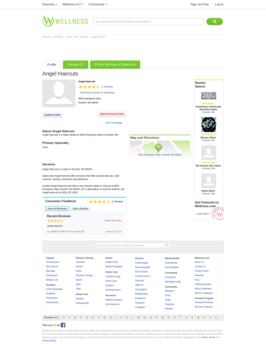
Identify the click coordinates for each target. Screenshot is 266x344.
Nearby (209, 84)
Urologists (140, 307)
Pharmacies (52, 298)
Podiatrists (140, 298)
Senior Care (111, 272)
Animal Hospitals (54, 289)
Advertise (199, 275)
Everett (84, 37)
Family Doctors (142, 276)
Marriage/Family (173, 281)
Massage (50, 271)
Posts (167, 295)
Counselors (170, 277)
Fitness (79, 266)
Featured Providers (204, 302)
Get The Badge (114, 122)
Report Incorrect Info (112, 113)
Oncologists (141, 289)
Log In (219, 4)
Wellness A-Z (72, 4)
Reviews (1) (75, 64)
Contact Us (200, 266)
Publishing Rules (203, 284)
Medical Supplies (113, 266)
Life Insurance (112, 304)
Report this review (113, 220)
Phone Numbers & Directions (115, 64)
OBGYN (139, 285)
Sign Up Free (199, 4)
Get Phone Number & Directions (97, 92)
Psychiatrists (171, 263)
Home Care (111, 281)
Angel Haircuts (98, 37)
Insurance (110, 295)
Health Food (111, 262)
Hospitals (50, 293)
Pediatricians (141, 294)
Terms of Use (208, 337)
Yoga (78, 288)
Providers (59, 37)
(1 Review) (107, 86)
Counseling (171, 273)
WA (77, 37)
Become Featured (203, 307)
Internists (139, 280)
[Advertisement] (109, 48)
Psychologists (171, 267)
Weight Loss (52, 280)
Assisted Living (112, 276)
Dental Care (82, 294)
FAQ (197, 280)
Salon (69, 37)
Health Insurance (113, 300)
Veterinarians (52, 302)
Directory (48, 4)
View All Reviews (57, 208)
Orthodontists (82, 303)
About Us (199, 262)
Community (97, 4)
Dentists (80, 298)
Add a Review (80, 208)
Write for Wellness (204, 293)
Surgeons (140, 302)
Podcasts (169, 304)
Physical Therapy (84, 275)
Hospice (109, 285)
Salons (79, 280)
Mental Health (172, 258)
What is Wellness (203, 288)
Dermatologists (142, 267)
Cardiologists (141, 263)
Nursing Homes (113, 290)
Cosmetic (80, 262)
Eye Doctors (52, 266)
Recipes (169, 308)
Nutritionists (52, 275)
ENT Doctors (141, 271)
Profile (51, 64)
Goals (168, 300)
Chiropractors (52, 262)
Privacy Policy (202, 271)
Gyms (78, 271)
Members (169, 291)
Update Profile (52, 114)
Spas (78, 284)
